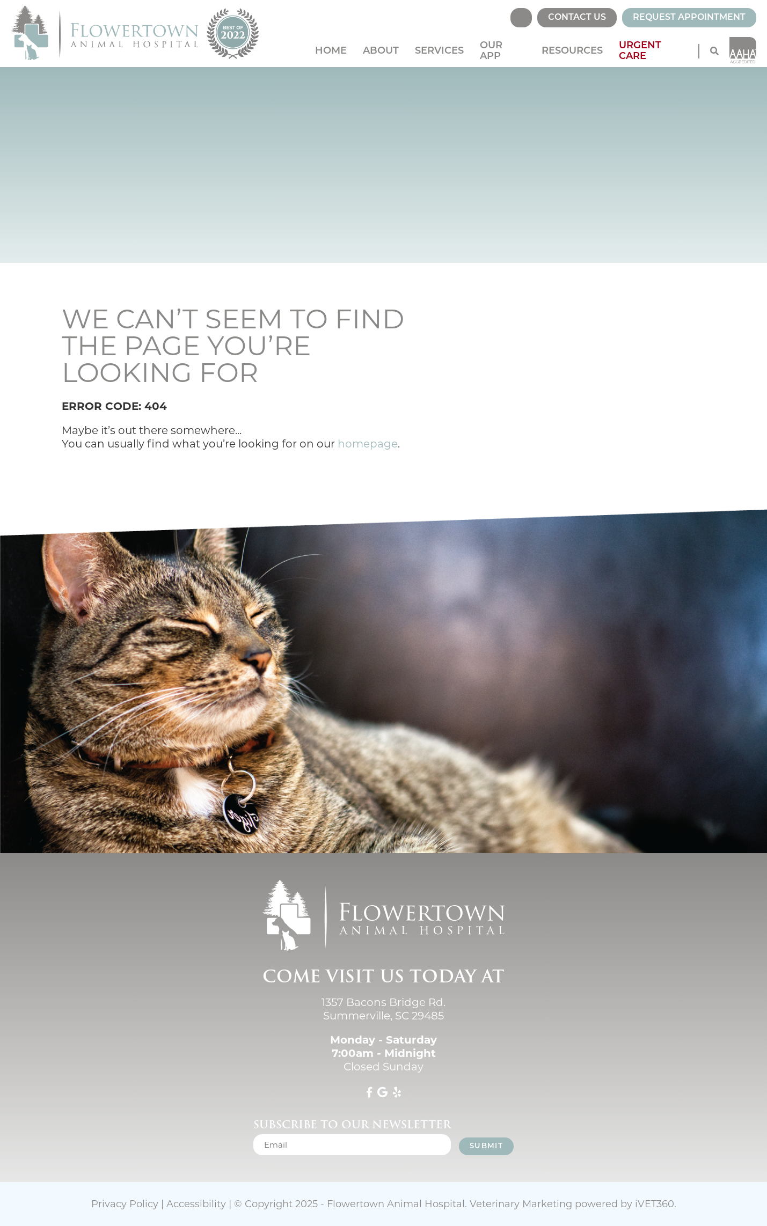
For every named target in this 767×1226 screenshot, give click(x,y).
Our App (491, 51)
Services (439, 51)
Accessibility (196, 1204)
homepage (368, 443)
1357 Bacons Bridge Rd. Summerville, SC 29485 (383, 1009)
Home (331, 51)
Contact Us (577, 17)
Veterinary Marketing (521, 1204)
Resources (572, 51)
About (381, 51)
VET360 (654, 1204)
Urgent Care (640, 51)
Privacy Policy (124, 1204)
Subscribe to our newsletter (352, 1124)
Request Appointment (689, 17)
